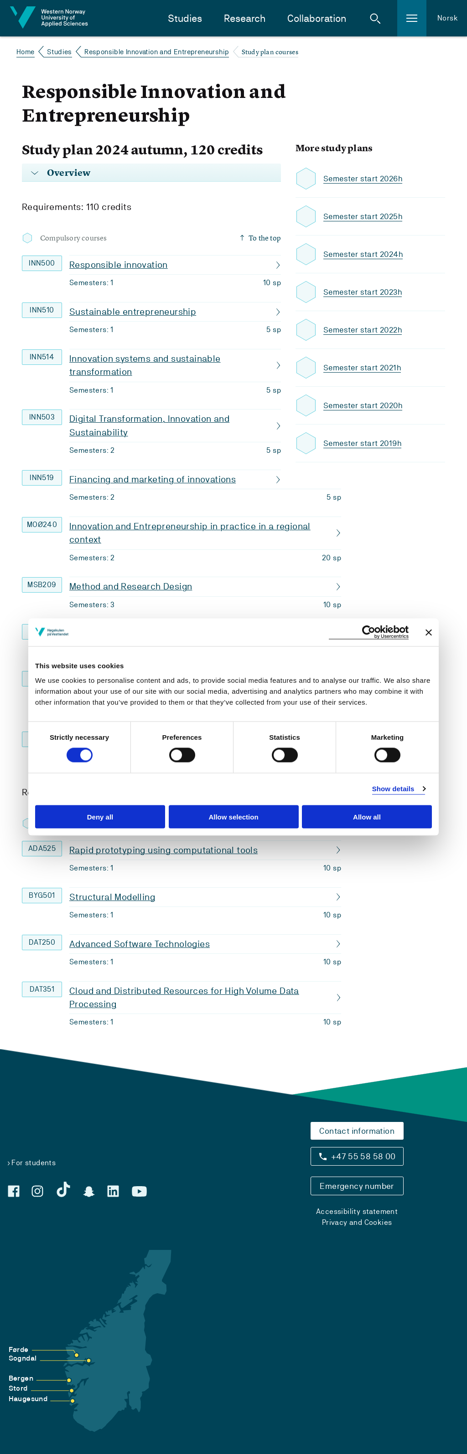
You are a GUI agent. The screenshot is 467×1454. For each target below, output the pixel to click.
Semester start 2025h (364, 216)
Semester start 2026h (364, 179)
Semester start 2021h (364, 368)
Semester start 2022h (364, 330)
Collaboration (316, 18)
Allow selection (233, 816)
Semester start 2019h (364, 443)
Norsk (447, 18)
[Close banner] (428, 632)
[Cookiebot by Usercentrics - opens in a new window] (369, 632)
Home (25, 52)
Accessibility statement (357, 1211)
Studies (185, 18)
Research (244, 18)
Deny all (100, 816)
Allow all (367, 816)
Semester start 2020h (364, 405)
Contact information (356, 1131)
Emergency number (357, 1186)
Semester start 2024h (365, 254)
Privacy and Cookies (357, 1222)
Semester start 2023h (364, 292)
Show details (393, 789)
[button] (375, 18)
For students (33, 1162)
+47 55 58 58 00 (363, 1156)
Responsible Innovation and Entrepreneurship (156, 52)
